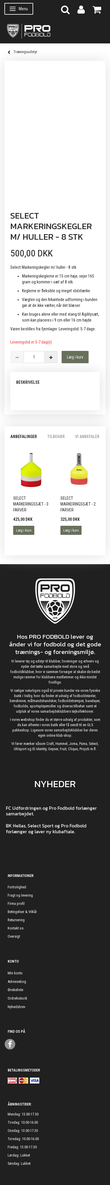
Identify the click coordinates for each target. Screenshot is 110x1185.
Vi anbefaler (87, 436)
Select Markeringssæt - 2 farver (78, 504)
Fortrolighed (17, 887)
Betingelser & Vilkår (22, 912)
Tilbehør (56, 436)
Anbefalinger (23, 436)
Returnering (16, 920)
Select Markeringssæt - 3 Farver (30, 504)
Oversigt (14, 936)
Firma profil (16, 903)
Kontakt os (15, 928)
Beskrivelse (28, 382)
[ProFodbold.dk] (55, 30)
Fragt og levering (20, 895)
